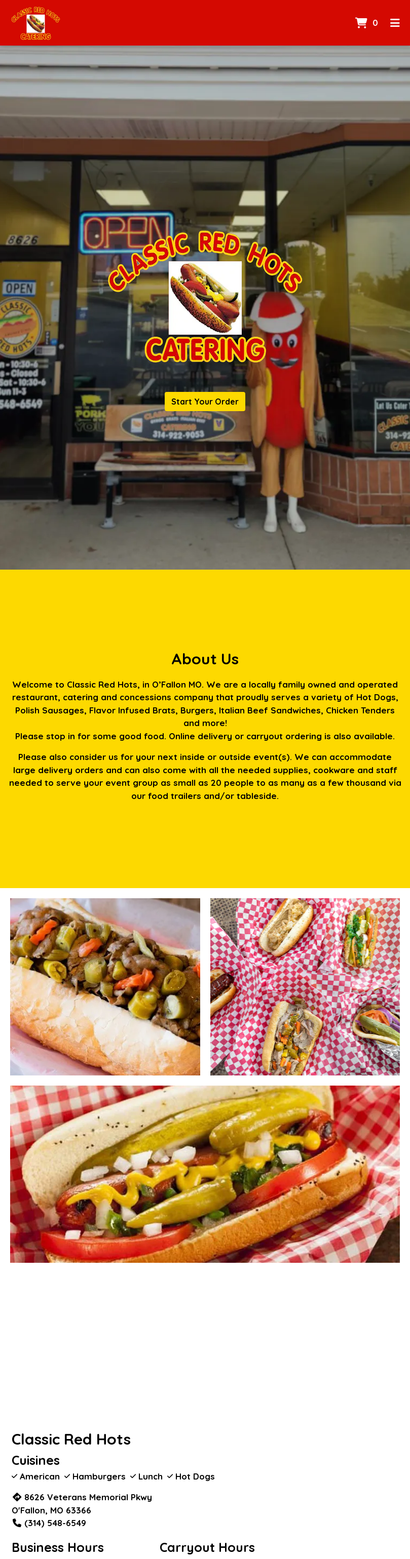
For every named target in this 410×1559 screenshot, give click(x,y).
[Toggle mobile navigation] (395, 22)
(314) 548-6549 (49, 1522)
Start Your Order (205, 401)
